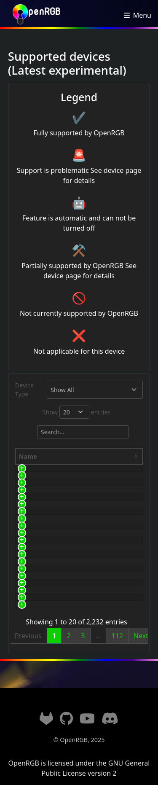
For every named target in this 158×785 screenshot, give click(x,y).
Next (141, 635)
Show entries (77, 412)
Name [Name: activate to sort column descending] (28, 456)
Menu (142, 15)
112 (117, 635)
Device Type (24, 389)
